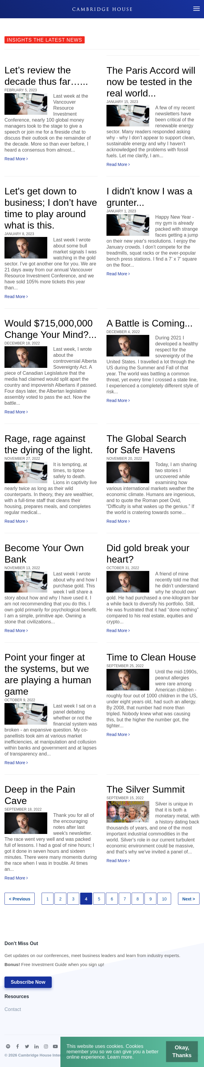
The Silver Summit (145, 789)
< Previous (19, 899)
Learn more (121, 1057)
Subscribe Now (28, 982)
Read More (16, 158)
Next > (188, 899)
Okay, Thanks (179, 1052)
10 (164, 899)
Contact (12, 1009)
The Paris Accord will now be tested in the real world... (150, 82)
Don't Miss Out (92, 956)
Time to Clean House (151, 657)
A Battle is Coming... (149, 323)
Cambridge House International (47, 1055)
